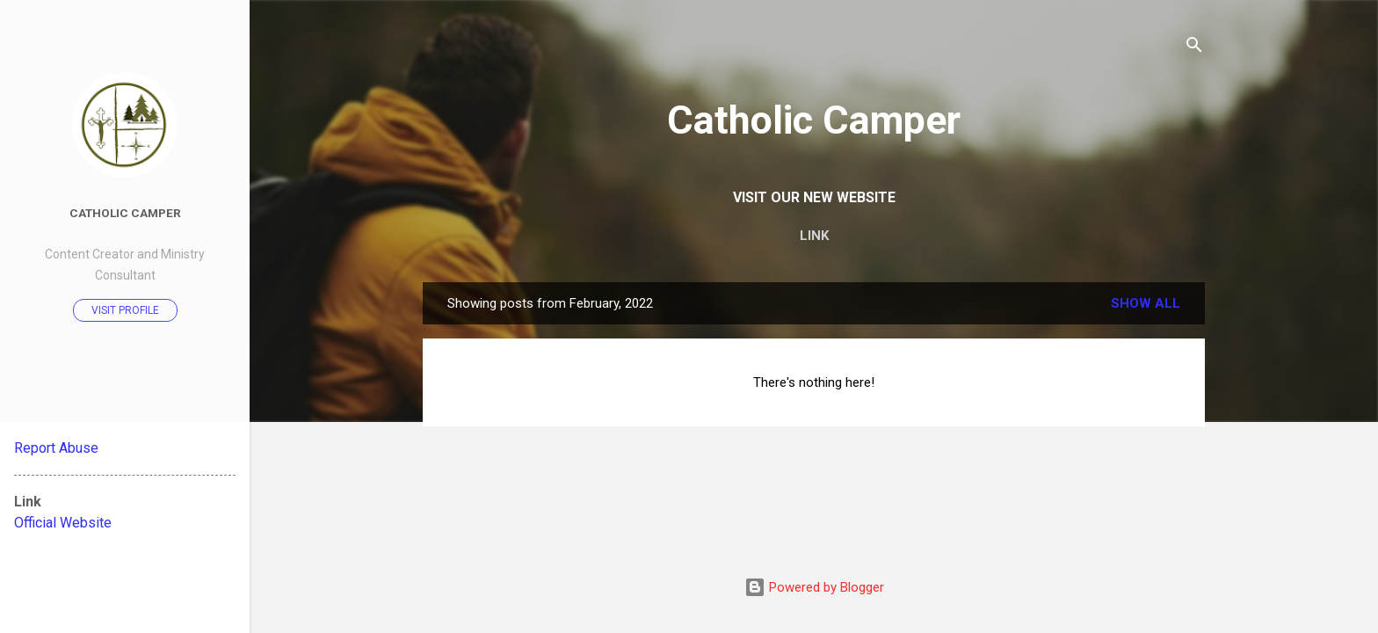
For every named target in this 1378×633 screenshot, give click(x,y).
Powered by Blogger (814, 587)
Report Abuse (56, 448)
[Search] (1194, 48)
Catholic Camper (814, 120)
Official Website (63, 522)
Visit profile (125, 310)
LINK (814, 236)
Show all (1145, 303)
